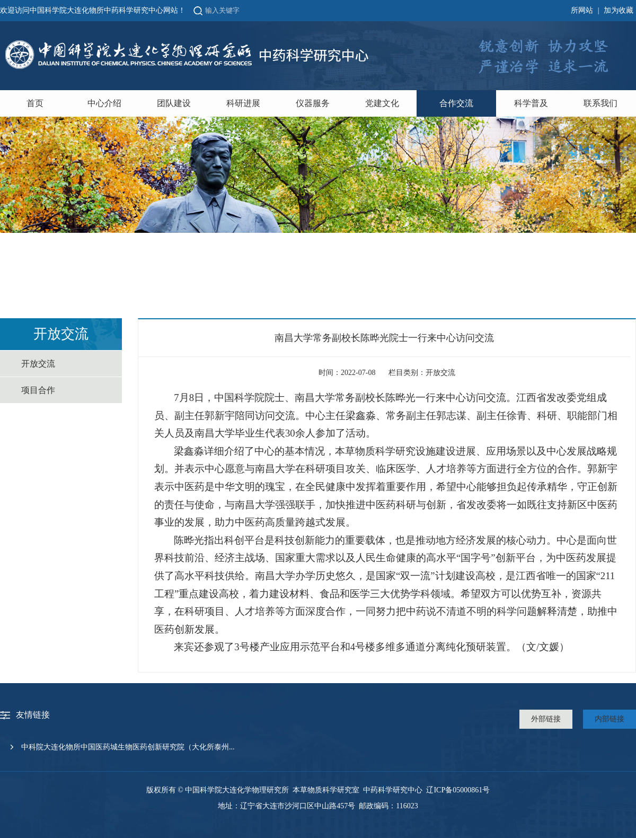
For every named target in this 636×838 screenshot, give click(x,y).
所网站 (582, 10)
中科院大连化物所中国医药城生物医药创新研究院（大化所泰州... (128, 747)
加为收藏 (618, 10)
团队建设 (174, 103)
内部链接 (609, 719)
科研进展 (243, 103)
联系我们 (600, 103)
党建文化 (382, 103)
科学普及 (531, 103)
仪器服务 (313, 103)
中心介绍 (104, 103)
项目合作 (38, 390)
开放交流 (38, 363)
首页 (34, 103)
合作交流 (456, 103)
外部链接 (546, 719)
